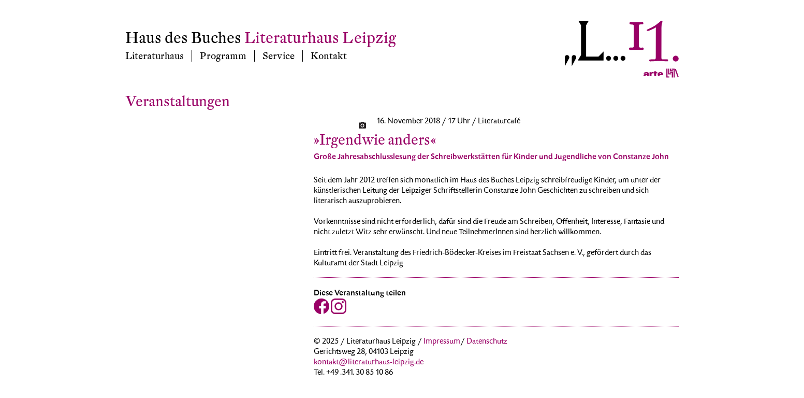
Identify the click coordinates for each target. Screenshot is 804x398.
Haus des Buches (183, 38)
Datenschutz (486, 342)
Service (278, 56)
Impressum (441, 342)
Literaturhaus (154, 56)
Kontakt (329, 56)
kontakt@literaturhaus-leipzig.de (368, 363)
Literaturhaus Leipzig (320, 38)
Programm (223, 56)
